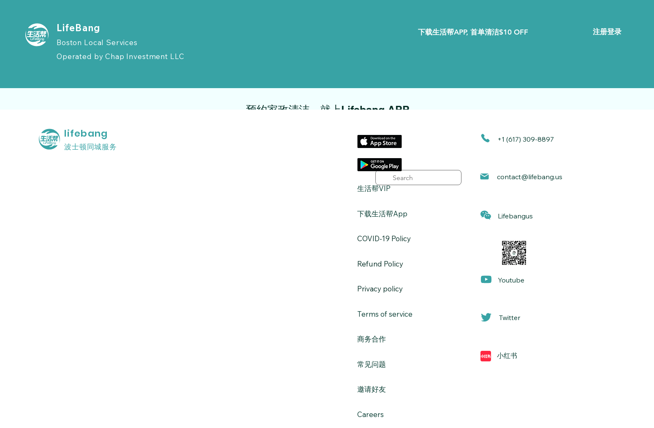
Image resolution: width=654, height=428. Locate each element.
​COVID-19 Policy (384, 238)
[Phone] (485, 138)
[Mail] (484, 176)
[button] (485, 215)
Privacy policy (380, 288)
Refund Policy (380, 263)
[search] (418, 177)
